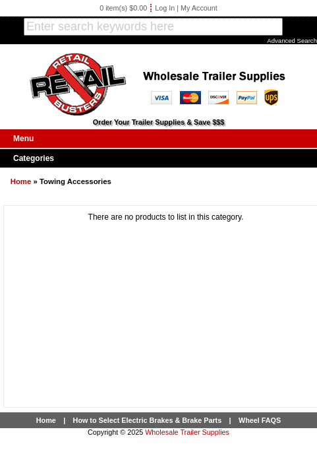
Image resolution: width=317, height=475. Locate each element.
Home (21, 181)
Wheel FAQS (260, 420)
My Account (199, 8)
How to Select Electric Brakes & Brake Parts (147, 420)
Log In (165, 8)
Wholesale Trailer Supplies (187, 432)
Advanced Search (292, 40)
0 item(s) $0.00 (123, 8)
